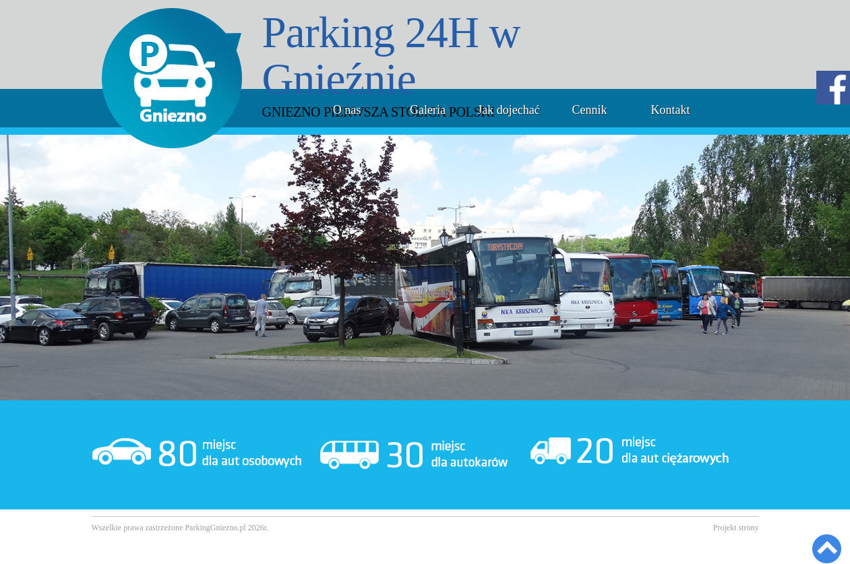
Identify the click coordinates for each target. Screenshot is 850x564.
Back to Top (826, 549)
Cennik (589, 110)
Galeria (428, 110)
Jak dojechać (508, 110)
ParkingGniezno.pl (215, 527)
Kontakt (670, 110)
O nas (347, 110)
